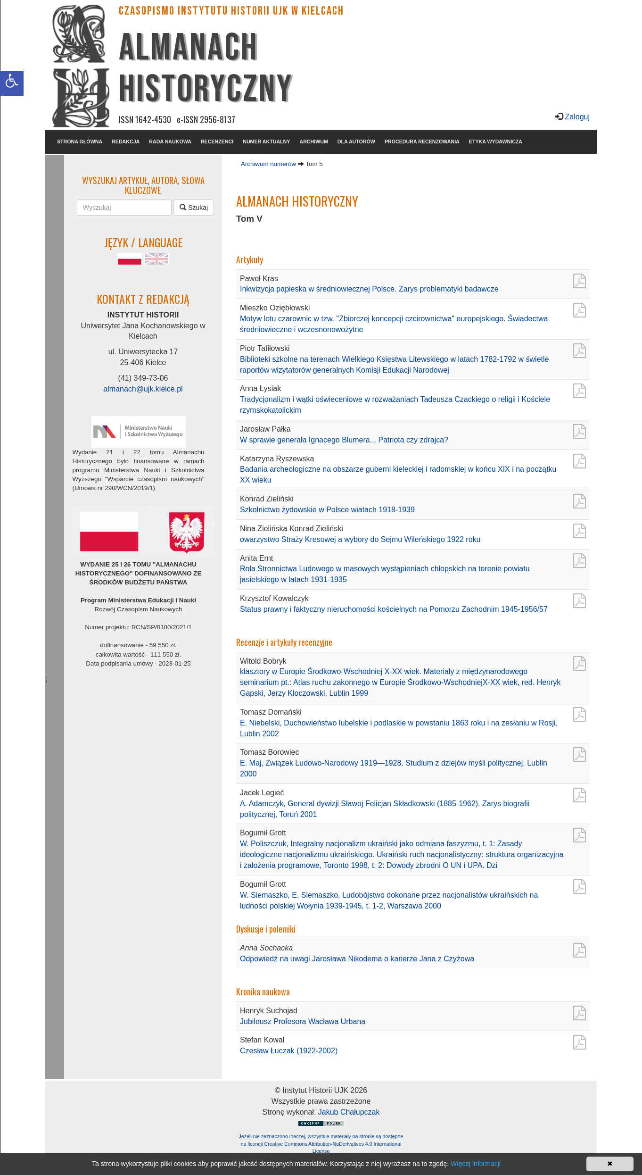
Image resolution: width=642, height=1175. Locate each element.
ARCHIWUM (313, 141)
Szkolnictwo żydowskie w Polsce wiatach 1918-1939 (327, 510)
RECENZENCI (217, 141)
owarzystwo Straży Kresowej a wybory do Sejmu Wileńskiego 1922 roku (360, 539)
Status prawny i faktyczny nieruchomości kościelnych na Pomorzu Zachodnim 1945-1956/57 (394, 609)
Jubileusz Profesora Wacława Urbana (302, 1021)
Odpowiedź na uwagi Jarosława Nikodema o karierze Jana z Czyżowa (357, 959)
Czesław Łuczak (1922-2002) (288, 1051)
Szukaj (194, 207)
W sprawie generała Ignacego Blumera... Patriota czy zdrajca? (344, 440)
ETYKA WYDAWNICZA (495, 141)
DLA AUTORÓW (356, 141)
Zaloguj (576, 117)
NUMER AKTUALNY (266, 141)
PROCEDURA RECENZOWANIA (422, 141)
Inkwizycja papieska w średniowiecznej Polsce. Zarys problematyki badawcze (369, 289)
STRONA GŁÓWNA (79, 141)
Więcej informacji (476, 1163)
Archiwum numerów (268, 163)
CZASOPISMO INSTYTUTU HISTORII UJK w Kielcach (231, 11)
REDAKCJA (126, 141)
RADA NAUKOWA (170, 141)
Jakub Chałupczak (349, 1112)
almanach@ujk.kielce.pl (142, 389)
